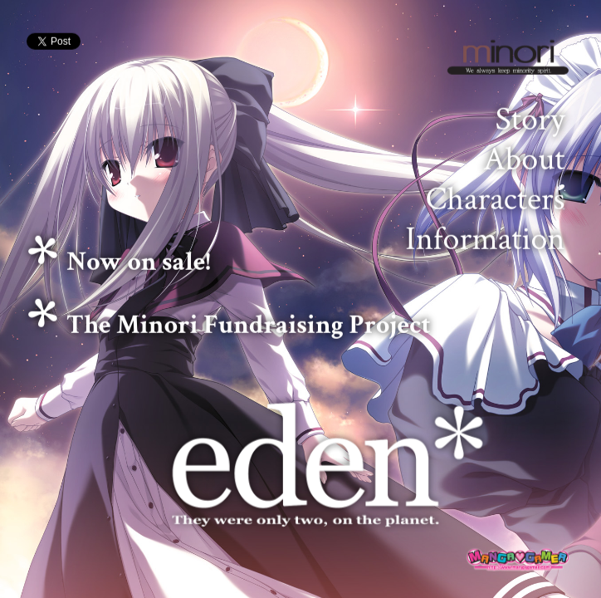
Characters (495, 199)
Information (484, 239)
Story (530, 119)
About (524, 159)
